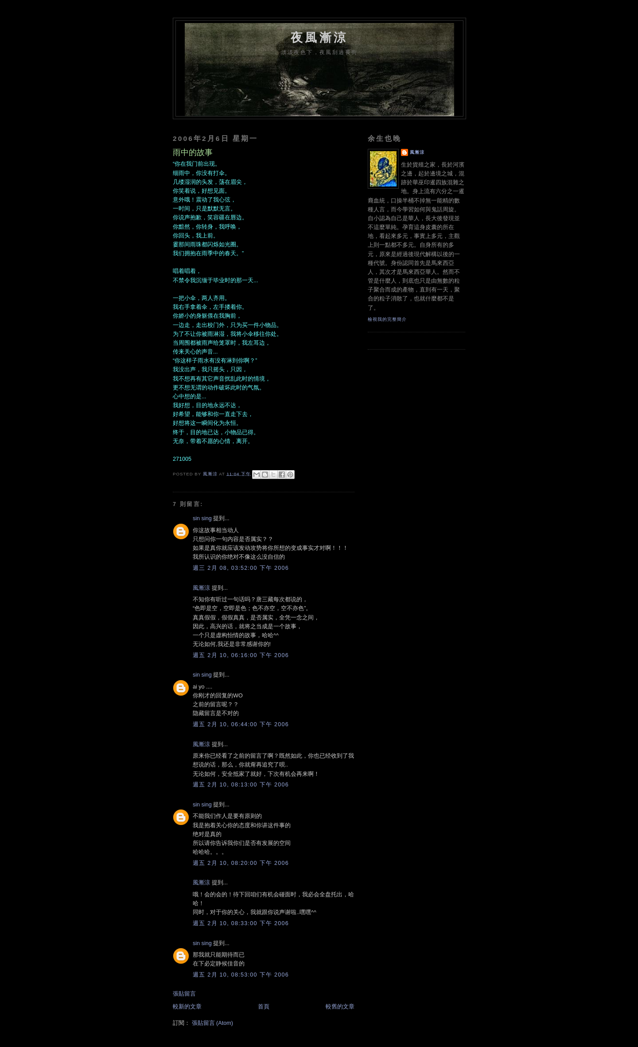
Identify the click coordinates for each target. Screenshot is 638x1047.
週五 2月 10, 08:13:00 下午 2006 (241, 785)
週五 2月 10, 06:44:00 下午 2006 (241, 724)
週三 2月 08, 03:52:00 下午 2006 (241, 568)
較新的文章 (187, 1007)
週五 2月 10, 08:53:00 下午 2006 (241, 975)
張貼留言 (184, 994)
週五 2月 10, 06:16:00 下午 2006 (241, 655)
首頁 (263, 1007)
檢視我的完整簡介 (387, 319)
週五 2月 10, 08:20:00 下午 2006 (241, 863)
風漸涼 (201, 588)
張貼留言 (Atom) (212, 1023)
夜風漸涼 (319, 37)
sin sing (202, 518)
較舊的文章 (340, 1007)
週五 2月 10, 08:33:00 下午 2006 (241, 923)
